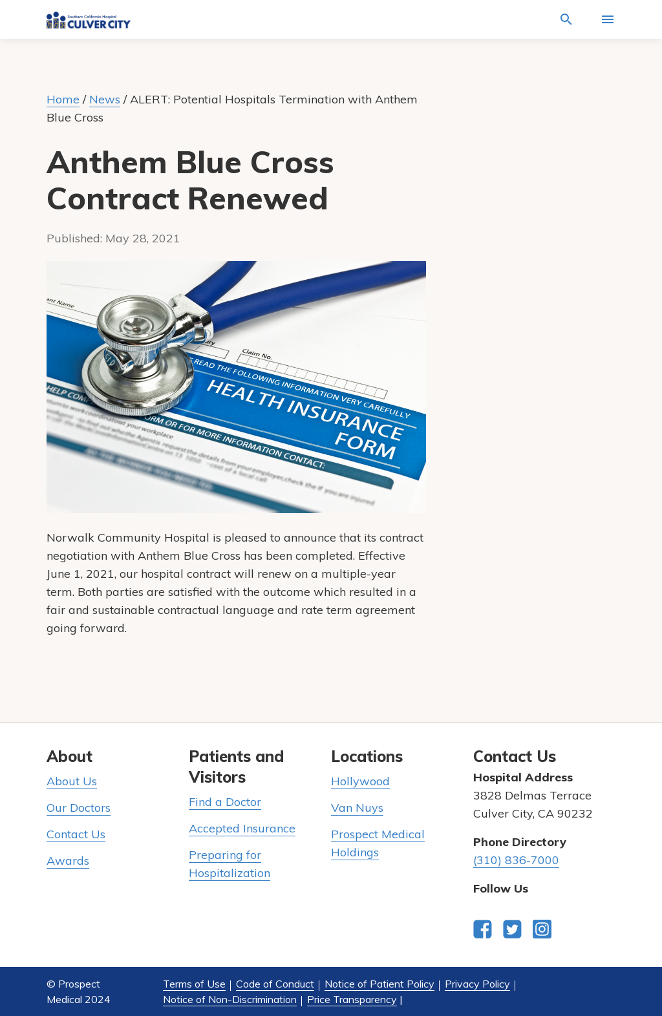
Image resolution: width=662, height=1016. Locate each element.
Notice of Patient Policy (379, 983)
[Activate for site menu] (607, 19)
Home (63, 99)
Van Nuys (357, 807)
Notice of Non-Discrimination (230, 999)
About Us (72, 781)
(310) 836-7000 (516, 859)
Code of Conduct (275, 983)
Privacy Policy (477, 983)
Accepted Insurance (242, 828)
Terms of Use (194, 983)
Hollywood (360, 781)
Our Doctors (79, 807)
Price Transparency (352, 999)
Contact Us (76, 834)
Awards (68, 860)
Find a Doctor (225, 801)
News (104, 99)
